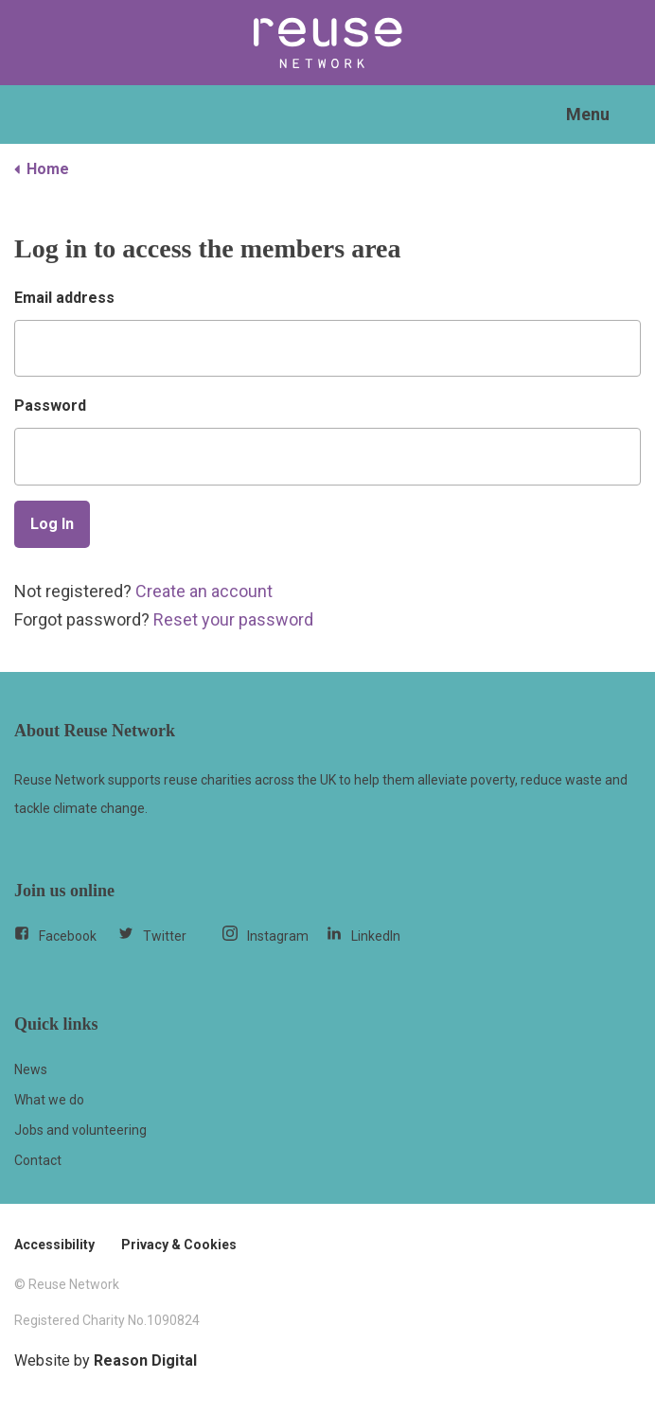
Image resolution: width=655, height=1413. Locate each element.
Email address (64, 298)
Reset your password (233, 619)
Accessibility (54, 1244)
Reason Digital (145, 1360)
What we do (49, 1099)
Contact (38, 1160)
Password (50, 406)
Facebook (55, 935)
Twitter (152, 935)
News (30, 1069)
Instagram (265, 935)
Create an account (204, 591)
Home (41, 169)
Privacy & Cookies (179, 1244)
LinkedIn (363, 935)
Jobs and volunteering (80, 1130)
